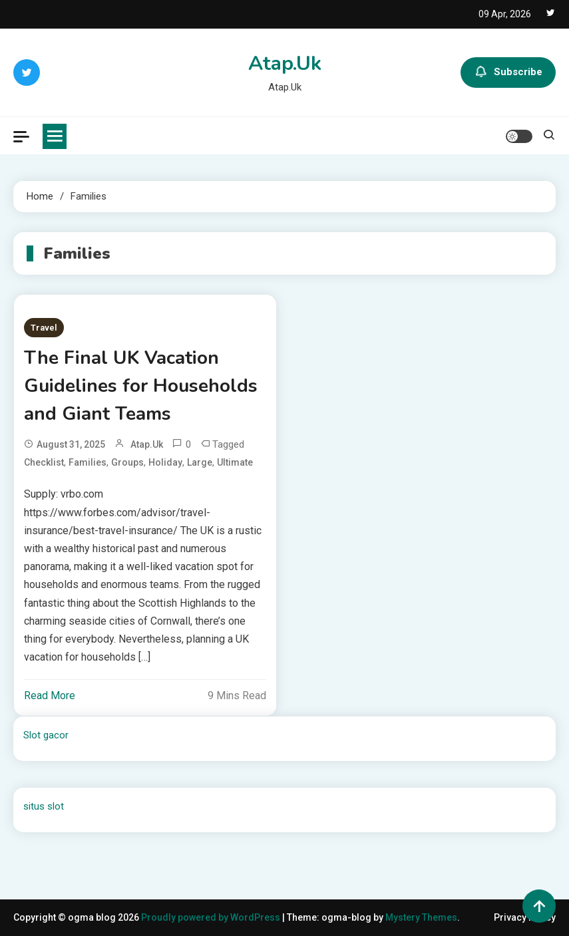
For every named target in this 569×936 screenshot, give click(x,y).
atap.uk (146, 444)
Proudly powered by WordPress (211, 917)
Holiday (165, 462)
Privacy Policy (525, 917)
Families (87, 462)
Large (199, 462)
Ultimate (235, 462)
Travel (44, 328)
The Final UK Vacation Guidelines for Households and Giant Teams (141, 385)
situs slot (43, 806)
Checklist (44, 462)
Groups (127, 462)
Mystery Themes (421, 917)
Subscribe (508, 72)
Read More (49, 695)
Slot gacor (46, 735)
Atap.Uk (284, 63)
